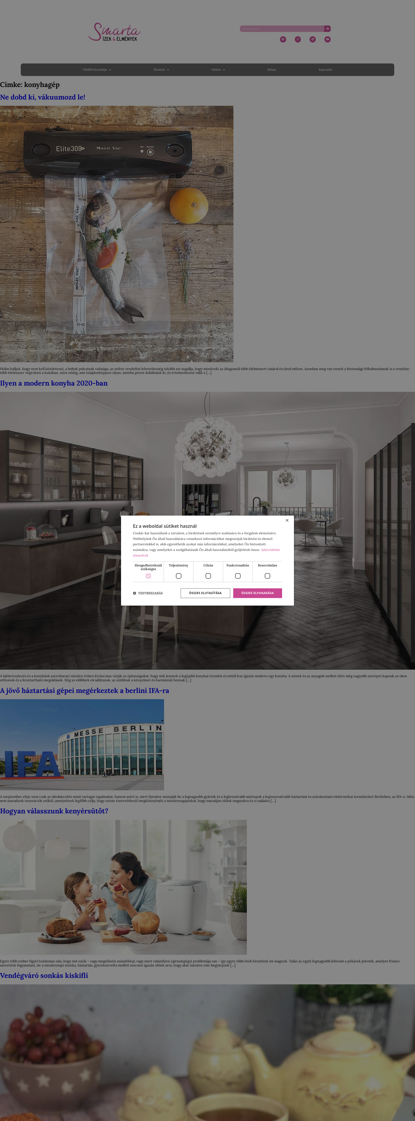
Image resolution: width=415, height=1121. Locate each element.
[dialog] (207, 560)
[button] (148, 593)
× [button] (287, 520)
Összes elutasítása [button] (204, 593)
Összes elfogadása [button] (257, 593)
